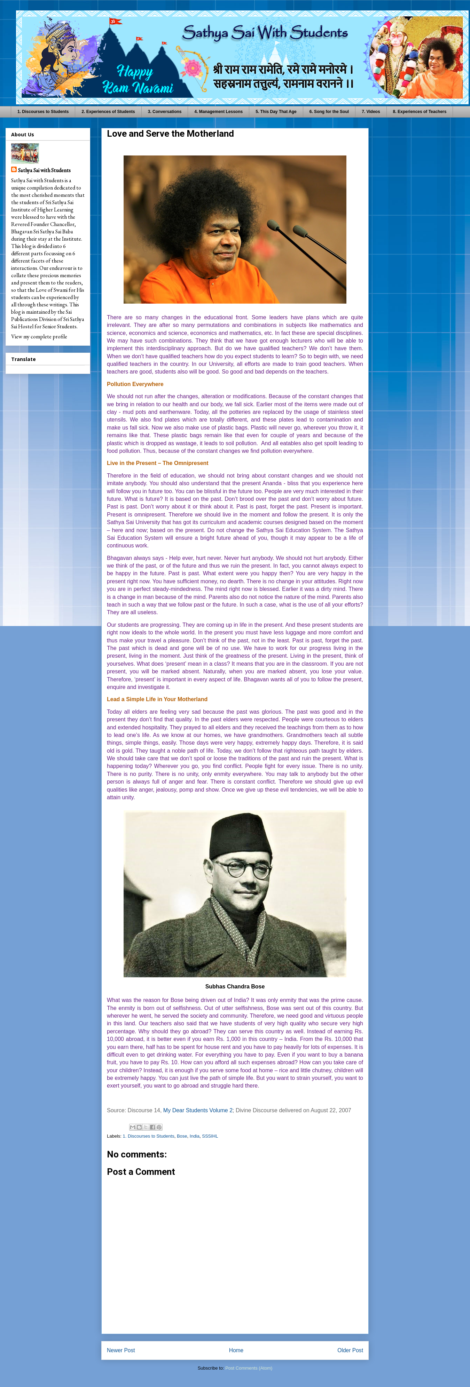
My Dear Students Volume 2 (198, 1110)
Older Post (350, 1350)
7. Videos (371, 111)
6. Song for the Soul (329, 111)
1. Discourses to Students (43, 111)
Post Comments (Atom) (248, 1368)
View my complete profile (39, 336)
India (194, 1136)
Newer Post (121, 1350)
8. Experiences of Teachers (420, 111)
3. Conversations (165, 111)
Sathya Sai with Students (44, 170)
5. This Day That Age (276, 111)
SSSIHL (210, 1136)
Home (236, 1350)
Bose (182, 1136)
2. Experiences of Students (108, 111)
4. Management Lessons (218, 111)
